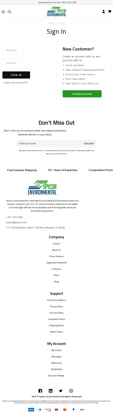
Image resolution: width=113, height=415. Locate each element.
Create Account (82, 93)
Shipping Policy (56, 325)
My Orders (56, 350)
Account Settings (56, 375)
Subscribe (89, 143)
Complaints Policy (56, 319)
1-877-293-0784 (14, 217)
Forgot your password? (16, 82)
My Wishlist (56, 369)
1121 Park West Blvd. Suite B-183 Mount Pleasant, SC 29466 (35, 227)
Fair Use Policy (56, 312)
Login (62, 23)
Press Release (56, 256)
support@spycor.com (16, 222)
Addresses (56, 363)
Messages (57, 356)
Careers (56, 243)
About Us (56, 250)
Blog (56, 281)
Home (51, 23)
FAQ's (56, 275)
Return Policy (56, 331)
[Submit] (3, 11)
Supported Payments (56, 262)
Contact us (56, 269)
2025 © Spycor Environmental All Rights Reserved (57, 396)
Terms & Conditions (56, 300)
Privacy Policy (56, 306)
